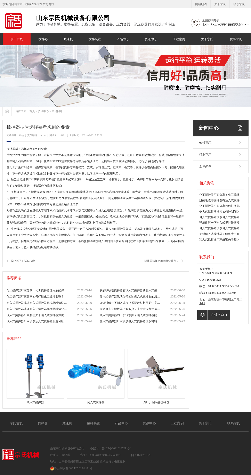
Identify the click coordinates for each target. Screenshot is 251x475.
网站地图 (201, 4)
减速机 (68, 39)
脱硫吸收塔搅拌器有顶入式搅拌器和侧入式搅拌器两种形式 (131, 290)
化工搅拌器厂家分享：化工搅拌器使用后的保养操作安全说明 (37, 290)
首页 (32, 111)
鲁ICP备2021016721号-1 (116, 448)
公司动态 (205, 142)
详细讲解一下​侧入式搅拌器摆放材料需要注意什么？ (131, 302)
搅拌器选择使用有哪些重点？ (161, 260)
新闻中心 (209, 128)
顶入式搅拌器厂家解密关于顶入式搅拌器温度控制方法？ (37, 315)
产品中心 (123, 39)
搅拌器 (43, 39)
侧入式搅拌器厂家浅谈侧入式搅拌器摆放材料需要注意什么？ (131, 321)
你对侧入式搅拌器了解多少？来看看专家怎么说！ (131, 309)
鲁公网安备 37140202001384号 (71, 468)
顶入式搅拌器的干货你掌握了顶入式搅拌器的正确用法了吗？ (131, 315)
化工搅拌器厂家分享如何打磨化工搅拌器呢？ (35, 296)
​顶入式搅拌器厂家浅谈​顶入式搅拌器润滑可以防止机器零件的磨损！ (37, 321)
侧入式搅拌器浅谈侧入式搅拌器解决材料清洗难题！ (37, 302)
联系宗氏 (239, 4)
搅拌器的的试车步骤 (23, 260)
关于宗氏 (220, 4)
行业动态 (205, 154)
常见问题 (57, 111)
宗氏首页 (16, 39)
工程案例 (179, 39)
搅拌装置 (95, 39)
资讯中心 (151, 39)
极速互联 (120, 461)
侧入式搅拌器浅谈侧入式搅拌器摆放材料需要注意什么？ (37, 309)
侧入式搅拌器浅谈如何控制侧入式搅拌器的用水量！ (131, 296)
